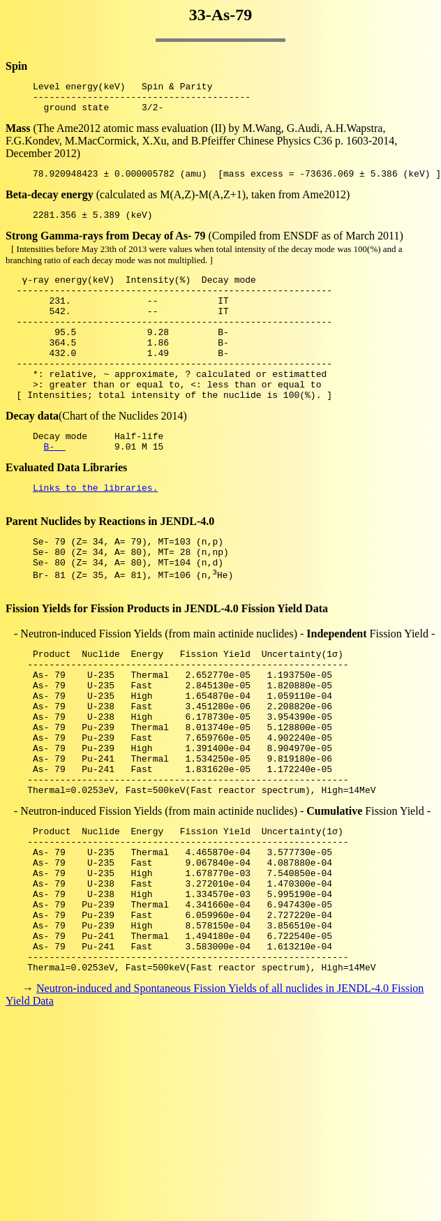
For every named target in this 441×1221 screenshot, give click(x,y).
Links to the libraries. (95, 529)
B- (55, 486)
